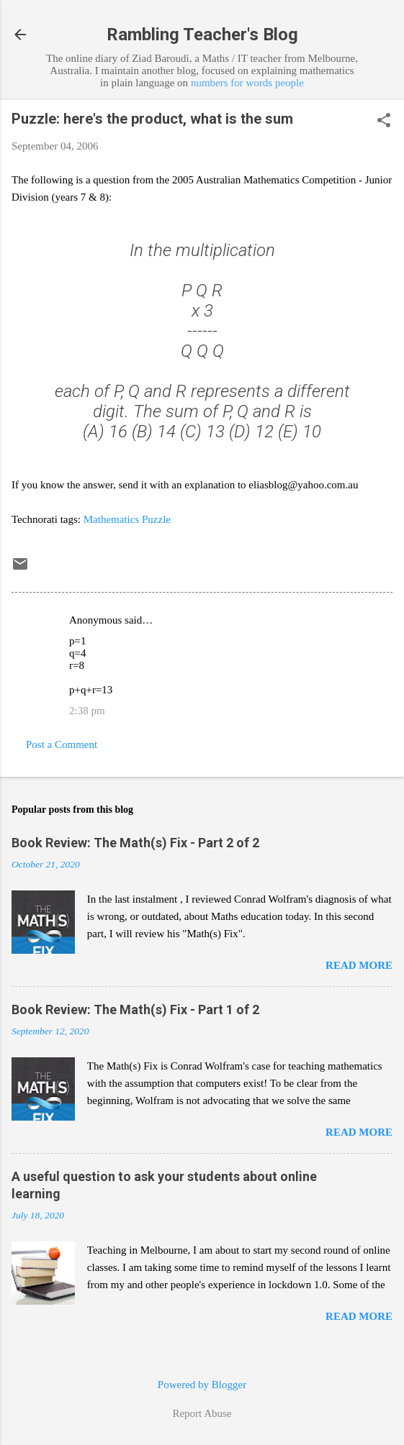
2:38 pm (87, 710)
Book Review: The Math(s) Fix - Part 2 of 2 (135, 842)
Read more (359, 965)
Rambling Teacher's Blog (202, 34)
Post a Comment (61, 744)
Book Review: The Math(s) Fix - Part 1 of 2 (135, 1009)
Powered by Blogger (202, 1384)
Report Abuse (201, 1413)
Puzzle (156, 519)
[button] (383, 121)
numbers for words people (247, 82)
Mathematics (111, 519)
